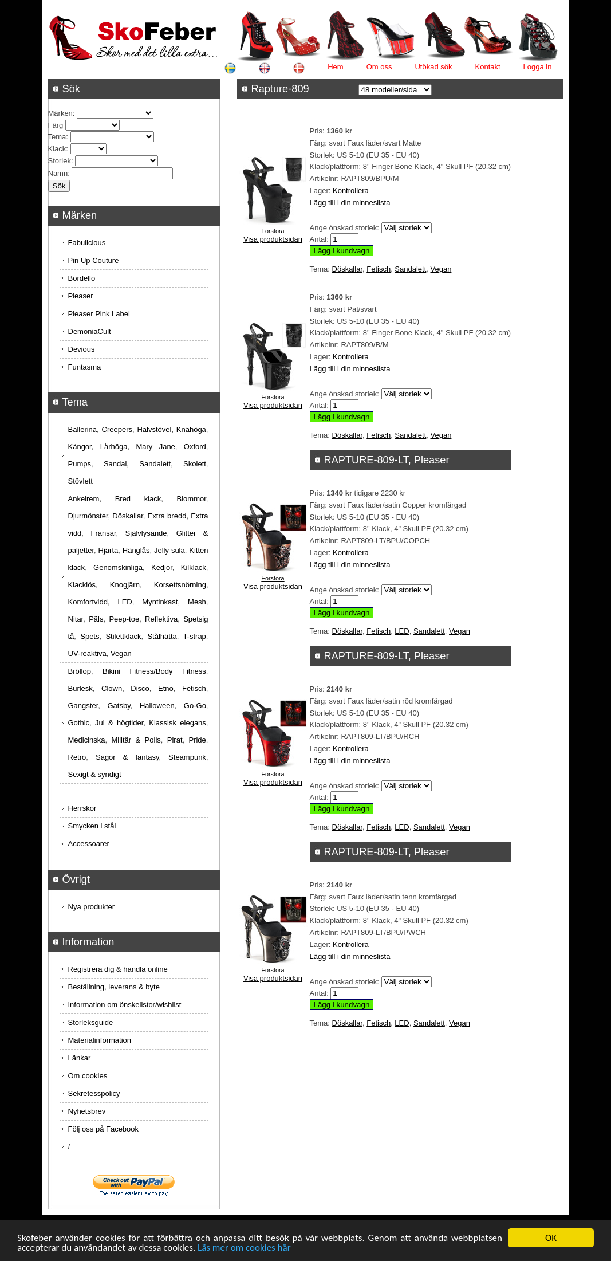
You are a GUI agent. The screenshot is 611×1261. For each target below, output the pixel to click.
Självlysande (146, 533)
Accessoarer (88, 843)
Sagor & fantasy (127, 757)
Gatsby (118, 705)
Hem (335, 66)
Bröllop (79, 671)
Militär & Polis (136, 740)
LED (402, 631)
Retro (77, 757)
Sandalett (410, 269)
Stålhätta (161, 636)
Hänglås (136, 550)
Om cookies (88, 1075)
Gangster (83, 705)
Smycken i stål (92, 826)
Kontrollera (351, 190)
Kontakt (487, 66)
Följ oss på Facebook (103, 1129)
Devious (81, 349)
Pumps (79, 463)
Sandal (115, 463)
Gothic (79, 722)
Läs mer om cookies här (244, 1249)
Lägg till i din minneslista (350, 202)
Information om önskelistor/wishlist (125, 1004)
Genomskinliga (118, 567)
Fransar (103, 533)
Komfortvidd (88, 602)
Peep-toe (124, 619)
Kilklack (193, 567)
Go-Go (195, 705)
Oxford (195, 446)
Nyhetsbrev (87, 1111)
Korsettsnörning (180, 584)
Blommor (191, 498)
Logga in (537, 66)
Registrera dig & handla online (118, 969)
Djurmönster (88, 516)
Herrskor (82, 808)
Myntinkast (160, 602)
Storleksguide (90, 1022)
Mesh (197, 602)
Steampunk (187, 757)
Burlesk (80, 688)
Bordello (82, 278)
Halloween (157, 705)
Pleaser (80, 296)
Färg (56, 125)
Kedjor (161, 567)
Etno (166, 688)
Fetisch (378, 269)
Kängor (80, 446)
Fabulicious (87, 242)
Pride (197, 740)
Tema (57, 136)
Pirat (175, 740)
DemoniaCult (89, 331)
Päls (96, 619)
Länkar (79, 1058)
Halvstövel (154, 429)
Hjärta (108, 550)
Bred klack (138, 498)
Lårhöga (114, 446)
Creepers (117, 429)
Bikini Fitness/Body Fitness (154, 671)
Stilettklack (123, 636)
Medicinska (86, 740)
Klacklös (82, 584)
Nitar (76, 619)
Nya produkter (91, 906)
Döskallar (347, 269)
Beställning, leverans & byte (114, 987)
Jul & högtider (119, 722)
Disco (140, 688)
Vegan (441, 269)
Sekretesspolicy (94, 1093)
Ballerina (82, 429)
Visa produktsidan (272, 239)
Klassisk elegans (177, 722)
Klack (57, 148)
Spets (89, 636)
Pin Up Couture (93, 260)
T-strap (194, 636)
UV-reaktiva (87, 653)
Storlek (59, 160)
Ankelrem (84, 498)
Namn (58, 173)
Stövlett (80, 481)
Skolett (194, 463)
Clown (111, 688)
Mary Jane (155, 446)
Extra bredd (167, 516)
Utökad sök (433, 66)
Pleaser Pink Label (99, 313)
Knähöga (191, 429)
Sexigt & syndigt (94, 774)
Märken (60, 113)
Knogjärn (125, 584)
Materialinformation (100, 1040)
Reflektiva (161, 619)
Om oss (379, 66)
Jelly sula (169, 550)
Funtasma (84, 367)
